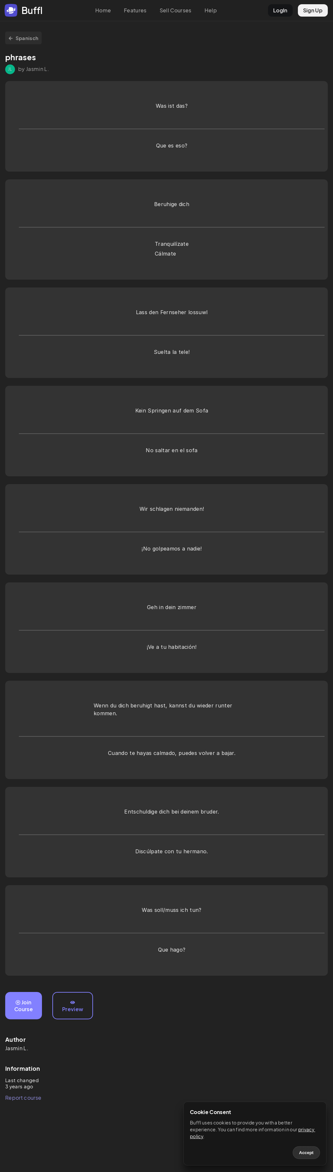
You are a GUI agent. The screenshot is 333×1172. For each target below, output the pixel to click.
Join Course (23, 1005)
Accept (306, 1152)
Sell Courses (176, 10)
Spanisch (23, 38)
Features (135, 10)
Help (211, 10)
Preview (72, 1006)
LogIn (280, 10)
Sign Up (313, 10)
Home (103, 10)
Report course (23, 1097)
